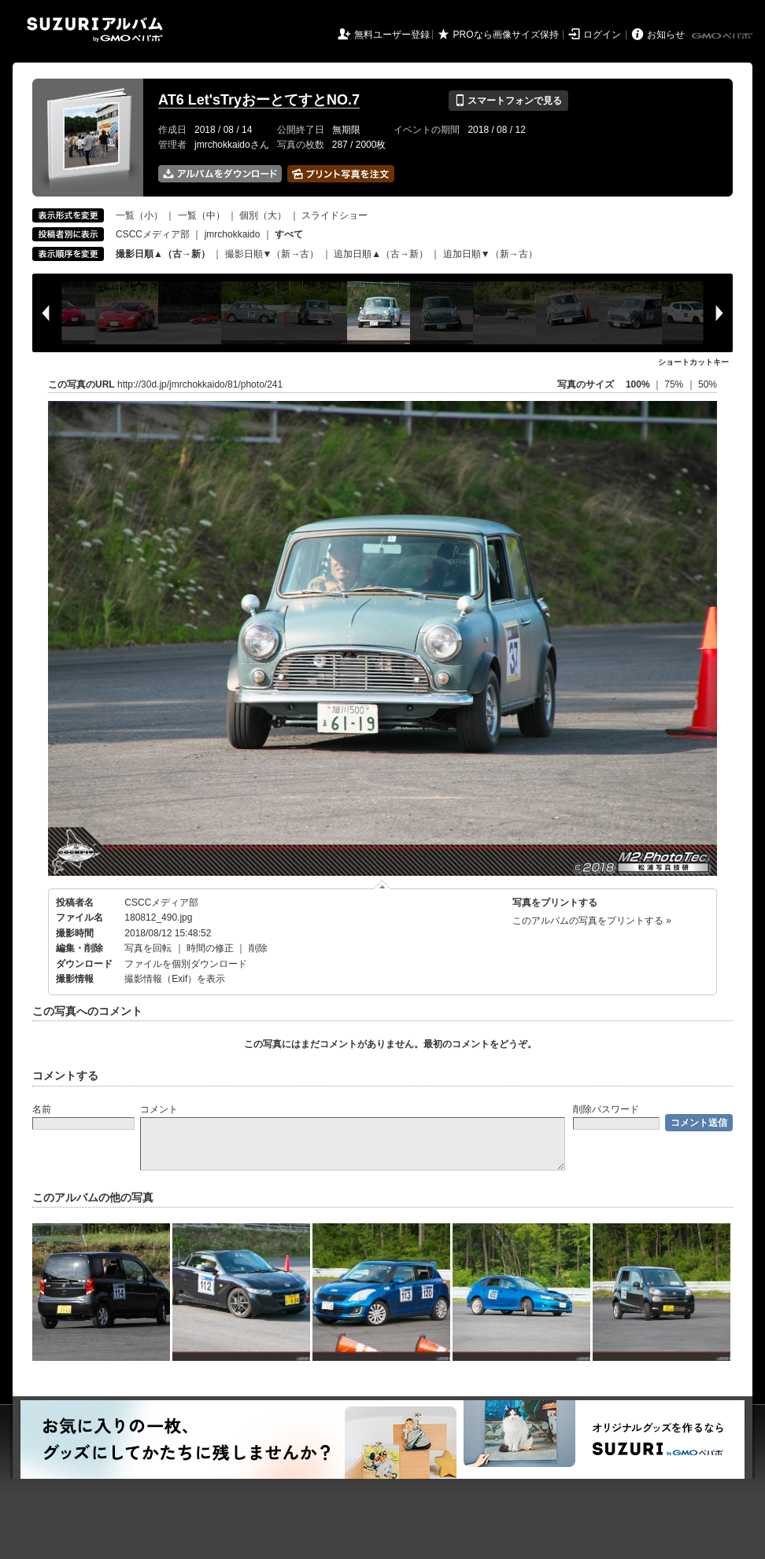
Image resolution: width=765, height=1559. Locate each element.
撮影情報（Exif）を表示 (174, 978)
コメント (159, 1109)
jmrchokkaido (233, 234)
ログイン (602, 34)
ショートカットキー (693, 362)
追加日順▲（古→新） (381, 253)
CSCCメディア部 (153, 234)
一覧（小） (139, 215)
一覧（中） (201, 215)
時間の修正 (210, 948)
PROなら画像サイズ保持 (506, 34)
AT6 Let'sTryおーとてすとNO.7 (259, 100)
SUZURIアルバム (95, 29)
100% (637, 384)
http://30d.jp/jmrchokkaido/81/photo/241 (200, 384)
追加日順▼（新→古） (490, 253)
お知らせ (666, 34)
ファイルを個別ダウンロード (185, 963)
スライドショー (334, 215)
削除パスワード (606, 1109)
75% (675, 384)
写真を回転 (148, 948)
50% (707, 384)
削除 (258, 948)
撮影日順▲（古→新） (163, 253)
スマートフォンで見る (508, 100)
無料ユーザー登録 (392, 34)
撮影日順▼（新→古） (272, 253)
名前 (41, 1109)
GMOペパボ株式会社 (723, 36)
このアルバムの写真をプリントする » (591, 920)
